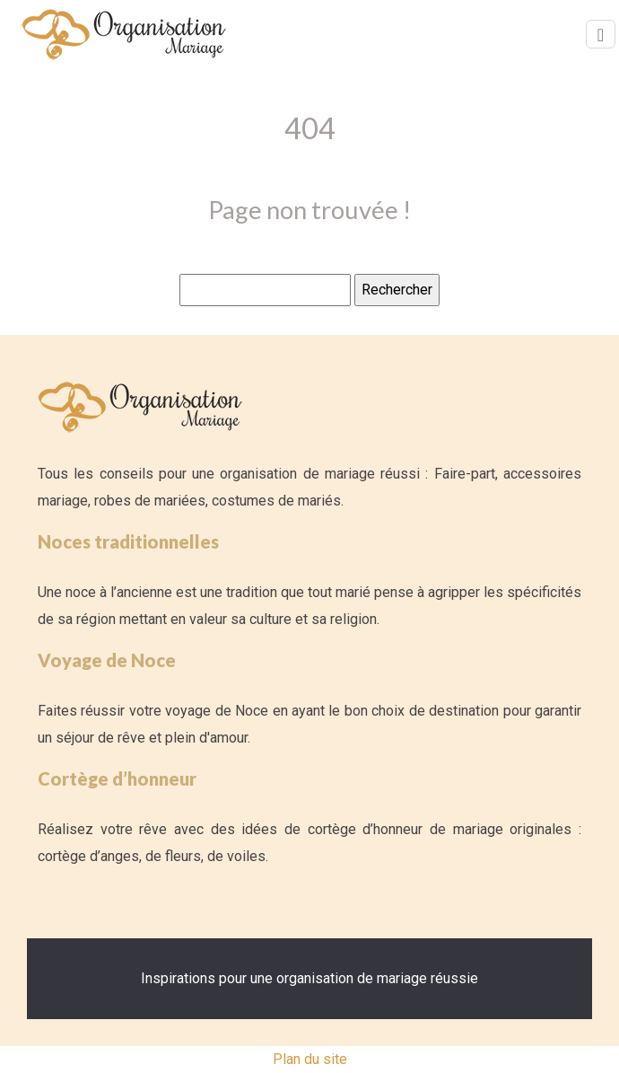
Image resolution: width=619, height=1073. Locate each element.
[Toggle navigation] (600, 34)
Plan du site (310, 1059)
